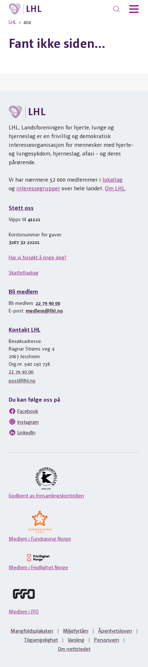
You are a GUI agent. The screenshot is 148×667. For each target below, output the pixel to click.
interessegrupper (38, 188)
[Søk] (116, 9)
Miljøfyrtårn (75, 630)
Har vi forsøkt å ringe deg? (38, 257)
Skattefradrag (23, 272)
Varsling (76, 639)
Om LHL (115, 188)
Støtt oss (21, 207)
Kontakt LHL (25, 329)
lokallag (112, 179)
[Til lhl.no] (25, 9)
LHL (12, 21)
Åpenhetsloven (115, 630)
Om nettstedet (74, 648)
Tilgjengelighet (41, 639)
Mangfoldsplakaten (31, 630)
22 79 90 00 (47, 302)
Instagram (24, 421)
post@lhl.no (22, 380)
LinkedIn (22, 432)
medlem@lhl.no (44, 310)
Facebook (23, 411)
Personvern (106, 639)
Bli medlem (23, 291)
